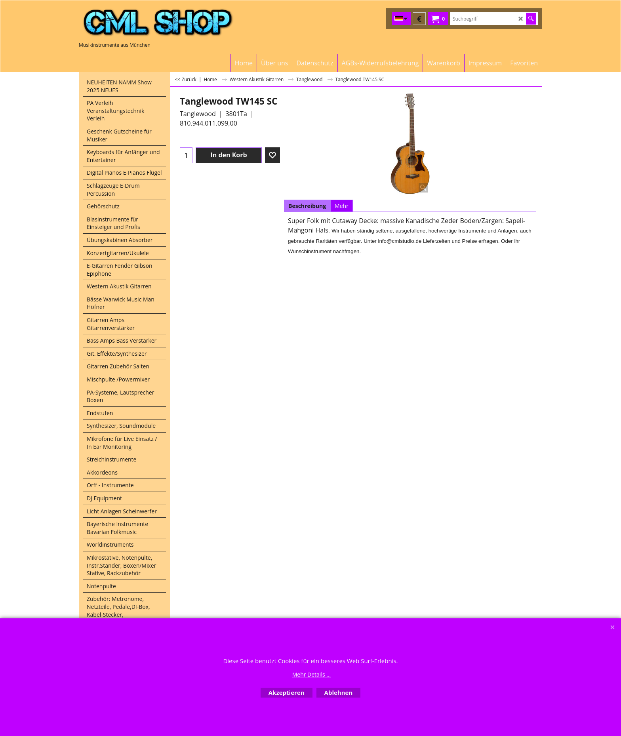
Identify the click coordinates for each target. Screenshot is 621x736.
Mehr (342, 206)
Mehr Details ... (311, 674)
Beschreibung (307, 206)
